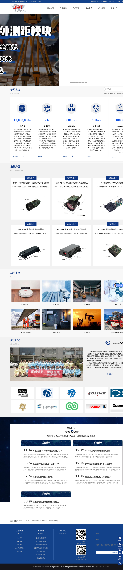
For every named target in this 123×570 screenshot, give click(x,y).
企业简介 (19, 538)
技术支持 (88, 8)
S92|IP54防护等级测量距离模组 (31, 229)
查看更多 (110, 374)
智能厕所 (56, 333)
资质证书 (19, 551)
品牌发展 (19, 541)
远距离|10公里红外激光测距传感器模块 (72, 183)
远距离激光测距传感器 (41, 548)
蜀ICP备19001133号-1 (103, 567)
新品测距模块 (41, 558)
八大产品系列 (19, 548)
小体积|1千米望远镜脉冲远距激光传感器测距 (31, 183)
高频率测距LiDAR (41, 545)
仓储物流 (87, 304)
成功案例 (101, 8)
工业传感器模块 (41, 538)
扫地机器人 (26, 304)
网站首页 (50, 8)
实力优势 (19, 545)
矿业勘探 (87, 333)
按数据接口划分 (41, 555)
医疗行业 (118, 304)
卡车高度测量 (26, 333)
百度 (27, 520)
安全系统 (56, 304)
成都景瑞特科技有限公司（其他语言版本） (45, 520)
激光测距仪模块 (41, 541)
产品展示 (76, 8)
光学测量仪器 (41, 551)
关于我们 (63, 8)
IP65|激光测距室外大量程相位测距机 (72, 229)
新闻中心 (114, 8)
